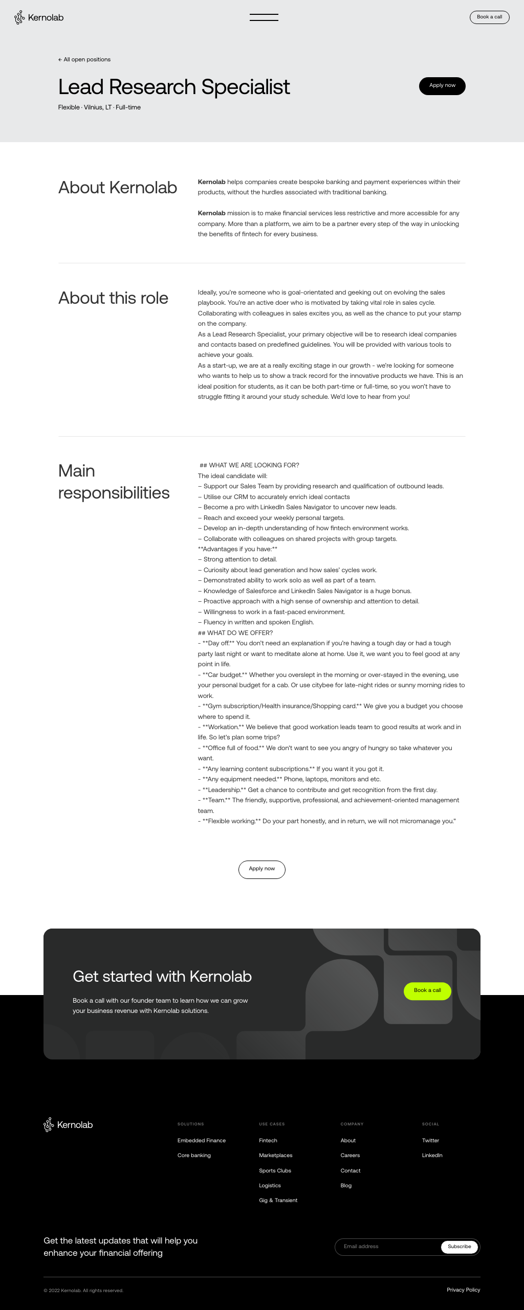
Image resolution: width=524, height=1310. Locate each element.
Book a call (489, 17)
